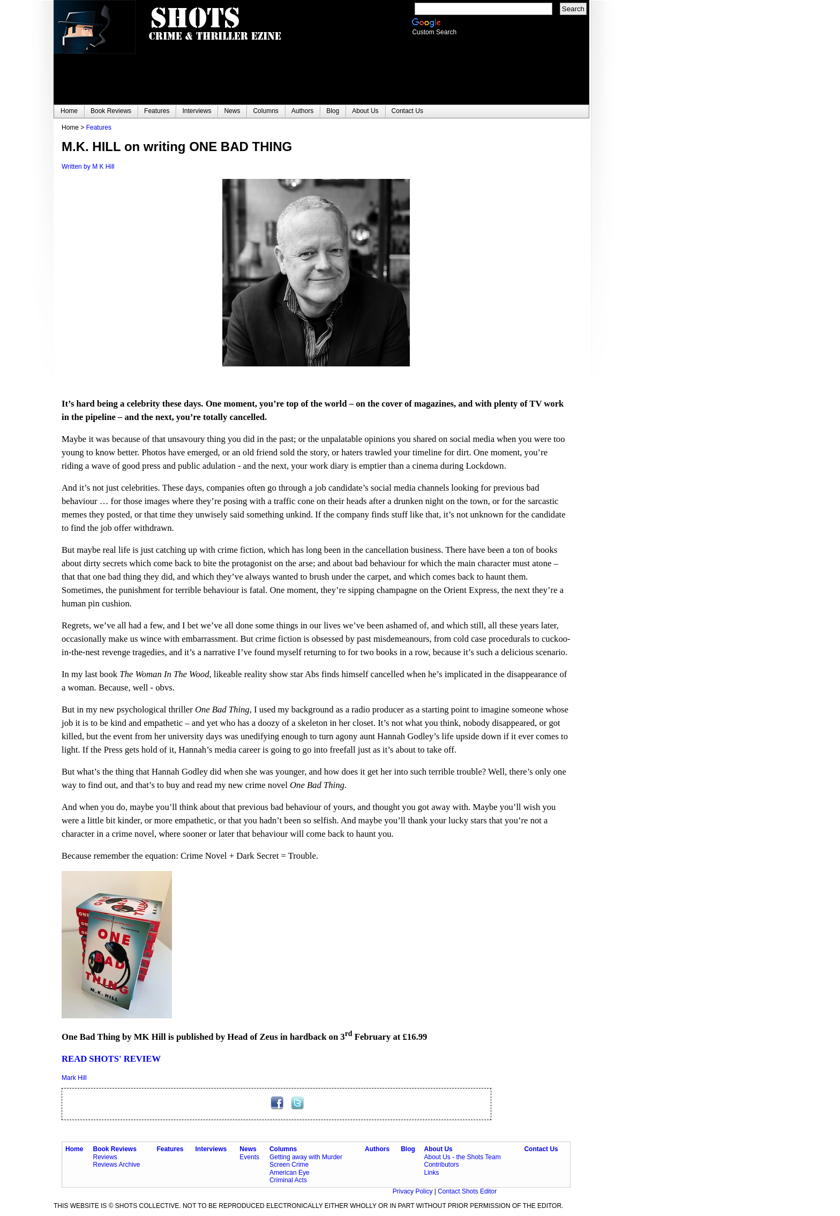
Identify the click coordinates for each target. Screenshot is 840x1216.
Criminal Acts (288, 1180)
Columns (283, 1149)
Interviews (211, 1149)
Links (431, 1172)
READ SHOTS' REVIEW (111, 1059)
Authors (377, 1149)
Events (249, 1157)
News (247, 1149)
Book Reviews (115, 1149)
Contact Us (541, 1149)
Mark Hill (74, 1078)
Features (98, 127)
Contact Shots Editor (467, 1191)
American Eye (289, 1172)
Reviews (105, 1157)
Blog (408, 1149)
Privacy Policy (413, 1191)
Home (74, 1149)
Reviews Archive (116, 1164)
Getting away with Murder (305, 1157)
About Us (438, 1149)
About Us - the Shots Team (462, 1157)
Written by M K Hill (88, 166)
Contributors (441, 1164)
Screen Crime (289, 1164)
